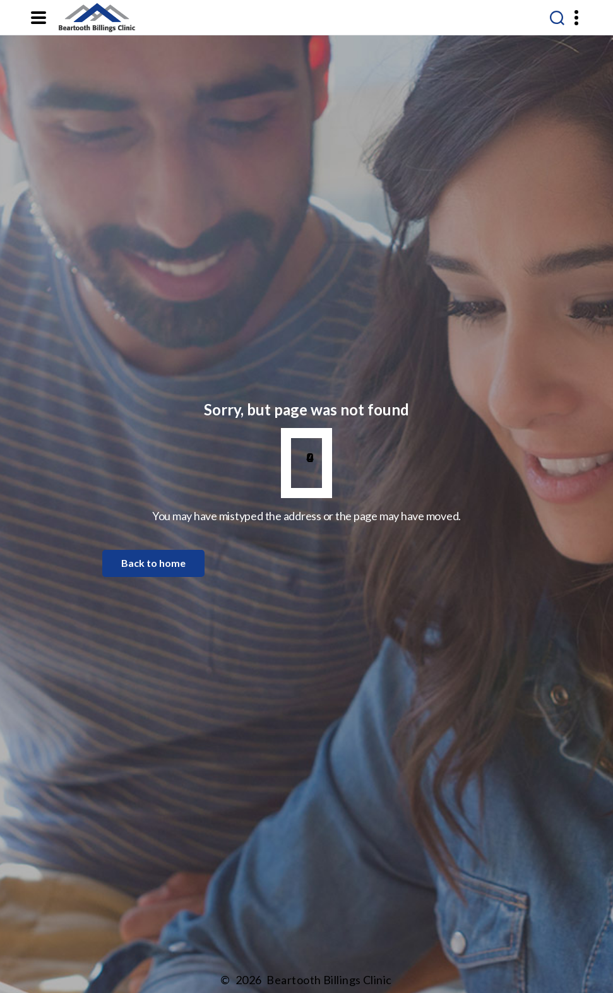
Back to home (153, 563)
